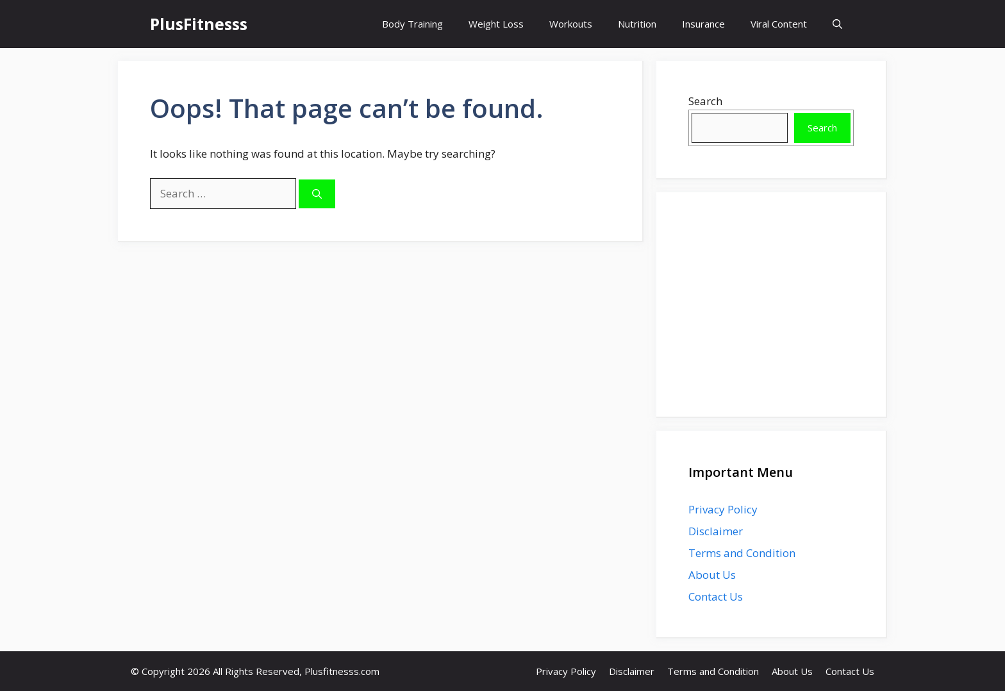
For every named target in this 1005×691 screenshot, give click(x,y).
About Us (712, 574)
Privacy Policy (723, 509)
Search (705, 101)
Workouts (570, 23)
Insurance (703, 23)
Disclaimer (715, 531)
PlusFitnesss (198, 24)
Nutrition (637, 23)
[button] (837, 24)
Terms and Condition (741, 552)
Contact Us (715, 596)
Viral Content (779, 23)
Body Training (412, 23)
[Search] (317, 193)
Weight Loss (496, 23)
